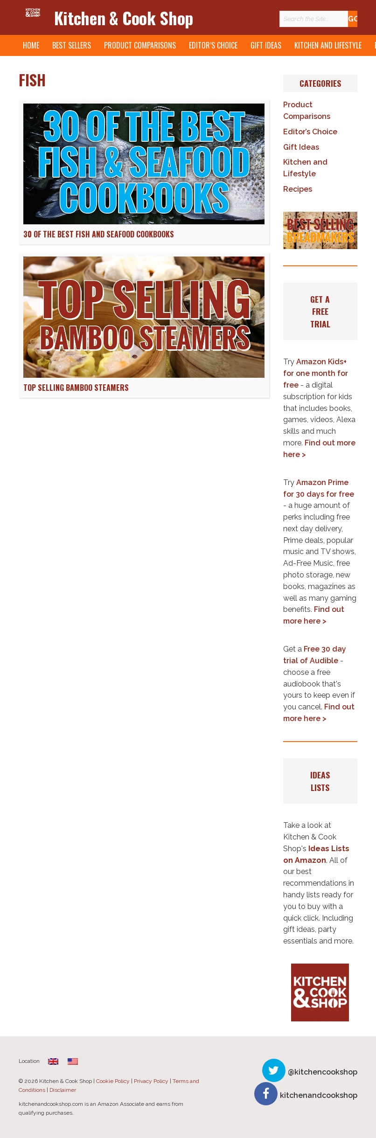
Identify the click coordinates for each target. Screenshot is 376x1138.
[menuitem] (53, 1061)
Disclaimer (62, 1090)
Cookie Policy (113, 1081)
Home (31, 45)
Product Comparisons (140, 45)
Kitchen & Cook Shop (123, 17)
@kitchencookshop (322, 1072)
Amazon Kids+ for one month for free (315, 373)
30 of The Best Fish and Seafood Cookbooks (98, 234)
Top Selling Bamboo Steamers (76, 387)
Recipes (297, 189)
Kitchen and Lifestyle (328, 45)
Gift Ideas (266, 45)
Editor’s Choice (213, 45)
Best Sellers (71, 45)
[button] (320, 230)
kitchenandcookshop (318, 1095)
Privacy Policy (151, 1081)
